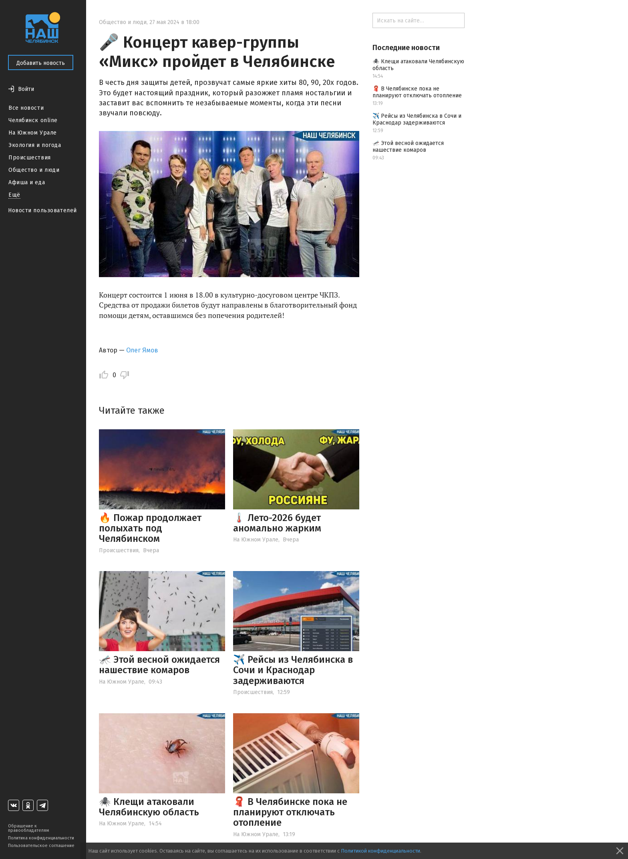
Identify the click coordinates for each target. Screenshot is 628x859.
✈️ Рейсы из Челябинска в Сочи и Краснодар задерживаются (293, 670)
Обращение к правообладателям (28, 828)
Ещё (14, 194)
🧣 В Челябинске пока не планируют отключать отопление (290, 812)
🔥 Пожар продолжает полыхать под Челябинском (150, 528)
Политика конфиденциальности (41, 838)
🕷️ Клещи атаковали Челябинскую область (149, 807)
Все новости (26, 108)
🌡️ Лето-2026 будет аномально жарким (277, 523)
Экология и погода (34, 145)
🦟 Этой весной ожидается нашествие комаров (159, 665)
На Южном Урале (32, 132)
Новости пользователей (42, 210)
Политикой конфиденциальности (380, 851)
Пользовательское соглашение (41, 845)
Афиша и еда (26, 182)
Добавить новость (40, 63)
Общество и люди (33, 170)
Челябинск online (33, 120)
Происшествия (29, 157)
